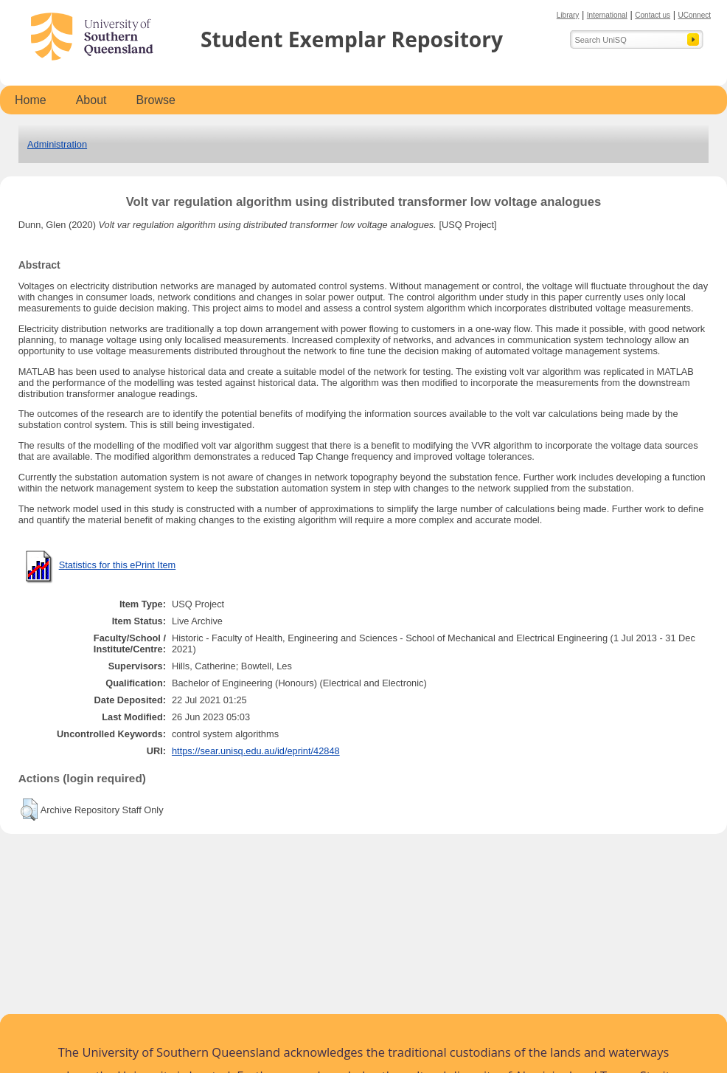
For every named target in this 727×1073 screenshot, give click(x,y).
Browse (155, 100)
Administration (57, 144)
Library (568, 15)
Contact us (652, 15)
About (91, 100)
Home (30, 100)
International (607, 15)
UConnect (694, 15)
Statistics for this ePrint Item (117, 564)
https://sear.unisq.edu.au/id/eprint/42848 (256, 750)
